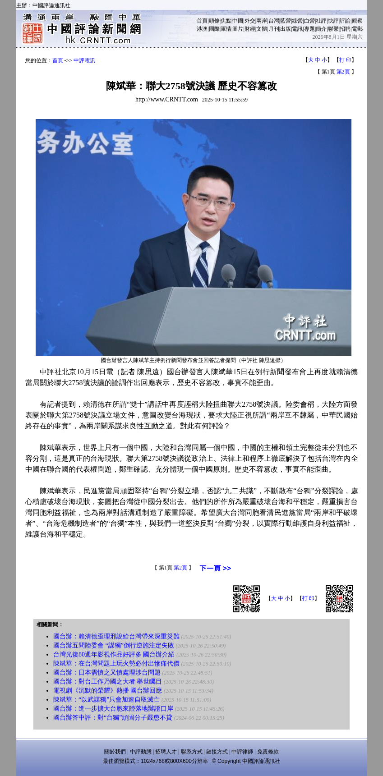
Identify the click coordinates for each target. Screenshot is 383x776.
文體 (261, 29)
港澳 (202, 29)
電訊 (297, 29)
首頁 (202, 21)
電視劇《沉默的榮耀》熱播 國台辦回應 (107, 690)
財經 (250, 29)
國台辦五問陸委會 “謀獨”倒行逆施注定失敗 (113, 645)
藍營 (285, 21)
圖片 (237, 29)
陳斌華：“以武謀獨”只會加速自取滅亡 (106, 699)
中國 (237, 21)
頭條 (214, 21)
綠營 (297, 21)
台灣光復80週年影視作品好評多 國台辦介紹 (114, 654)
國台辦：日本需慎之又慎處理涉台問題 (107, 672)
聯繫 (333, 29)
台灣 (273, 21)
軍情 (226, 29)
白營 (309, 21)
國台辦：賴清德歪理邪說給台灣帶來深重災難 (116, 636)
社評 (321, 21)
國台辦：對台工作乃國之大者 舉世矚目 (107, 681)
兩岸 (261, 21)
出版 (285, 29)
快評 (333, 21)
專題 (309, 29)
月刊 (273, 29)
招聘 (345, 29)
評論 (345, 21)
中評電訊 (84, 60)
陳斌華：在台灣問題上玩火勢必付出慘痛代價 (116, 663)
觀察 (357, 21)
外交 (250, 21)
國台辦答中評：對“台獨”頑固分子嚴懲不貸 (112, 717)
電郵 (357, 29)
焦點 (226, 21)
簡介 (321, 29)
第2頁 (343, 72)
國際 (214, 29)
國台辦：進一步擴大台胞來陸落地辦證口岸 (113, 708)
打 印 (345, 60)
